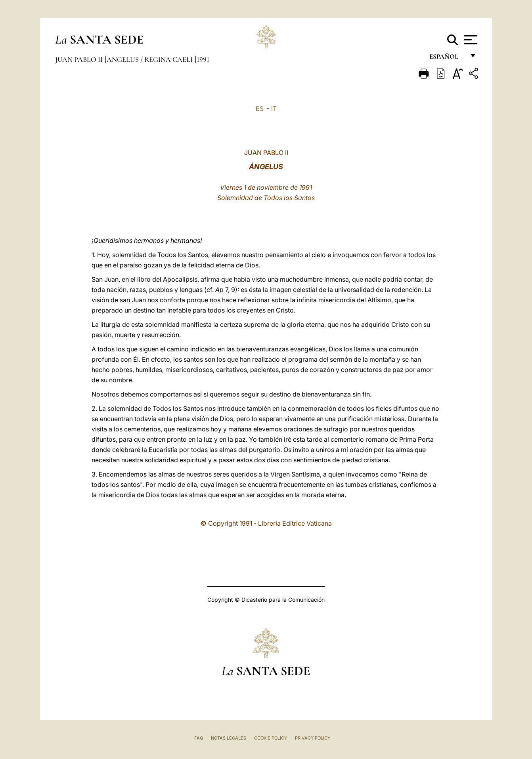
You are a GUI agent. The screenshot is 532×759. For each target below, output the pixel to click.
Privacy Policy (312, 738)
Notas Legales (228, 738)
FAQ (198, 738)
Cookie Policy (270, 738)
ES (260, 109)
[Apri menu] (469, 39)
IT (274, 109)
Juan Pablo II (79, 59)
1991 (203, 59)
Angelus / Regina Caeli (150, 59)
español (447, 58)
